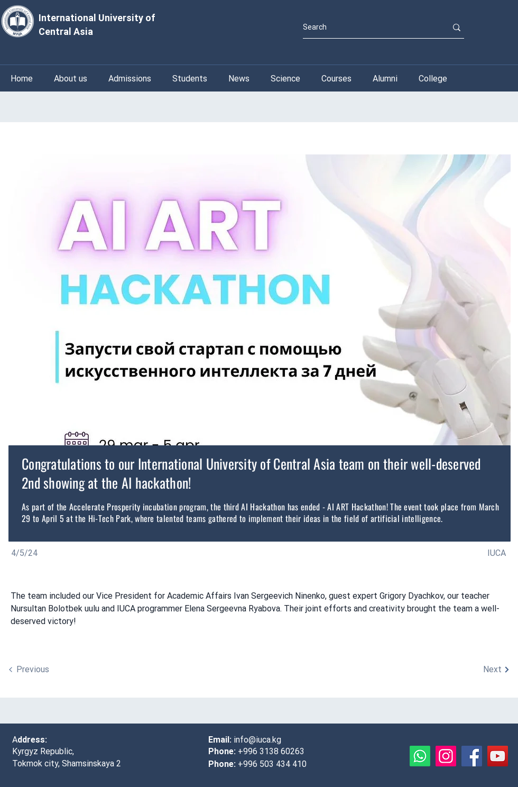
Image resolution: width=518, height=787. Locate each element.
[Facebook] (471, 756)
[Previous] (60, 669)
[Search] (367, 27)
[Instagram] (446, 756)
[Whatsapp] (420, 756)
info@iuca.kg (257, 740)
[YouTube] (497, 756)
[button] (285, 78)
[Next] (458, 669)
